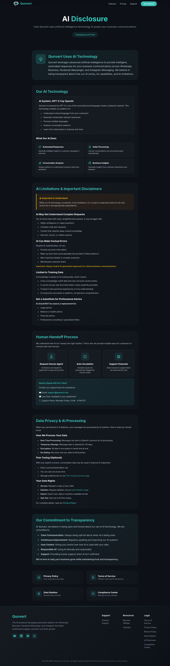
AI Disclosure (150, 640)
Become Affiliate (126, 621)
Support (133, 4)
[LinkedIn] (21, 636)
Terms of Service (148, 621)
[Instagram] (34, 636)
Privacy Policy (69, 503)
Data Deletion (150, 636)
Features (112, 4)
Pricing (123, 4)
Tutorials (127, 627)
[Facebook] (28, 636)
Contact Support (105, 621)
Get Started (149, 4)
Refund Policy (150, 631)
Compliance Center (149, 645)
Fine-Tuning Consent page (77, 476)
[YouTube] (14, 636)
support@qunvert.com (58, 392)
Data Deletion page (79, 490)
